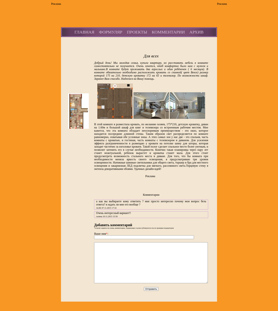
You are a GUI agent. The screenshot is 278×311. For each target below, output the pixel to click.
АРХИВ (196, 32)
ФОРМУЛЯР (110, 32)
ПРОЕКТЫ (137, 32)
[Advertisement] (47, 59)
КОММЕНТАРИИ (168, 32)
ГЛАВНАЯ (84, 32)
